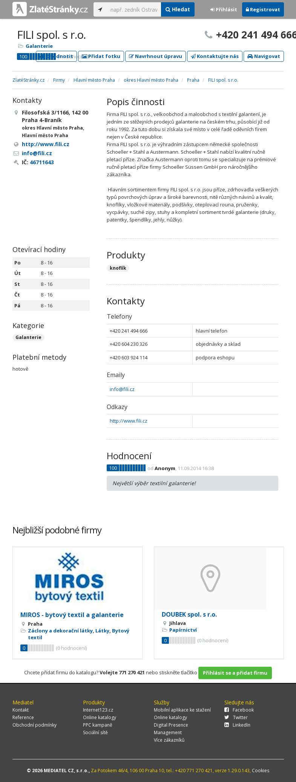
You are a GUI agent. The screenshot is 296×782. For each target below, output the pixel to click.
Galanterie (39, 46)
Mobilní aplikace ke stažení (182, 710)
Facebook (239, 710)
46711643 (42, 162)
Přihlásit (223, 9)
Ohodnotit (56, 56)
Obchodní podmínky (34, 725)
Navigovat (263, 56)
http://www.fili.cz (128, 420)
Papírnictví (183, 629)
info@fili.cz (122, 389)
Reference (23, 717)
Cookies (260, 770)
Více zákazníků (169, 740)
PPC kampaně (97, 725)
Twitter (236, 717)
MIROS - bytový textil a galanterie (72, 615)
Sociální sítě (95, 732)
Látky (102, 630)
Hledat (178, 9)
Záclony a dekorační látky (60, 630)
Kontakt (20, 710)
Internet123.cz (98, 710)
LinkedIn (237, 725)
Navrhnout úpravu (155, 56)
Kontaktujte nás (215, 56)
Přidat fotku (101, 56)
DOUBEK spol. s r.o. (189, 614)
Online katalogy (99, 717)
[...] (134, 9)
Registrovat (263, 9)
